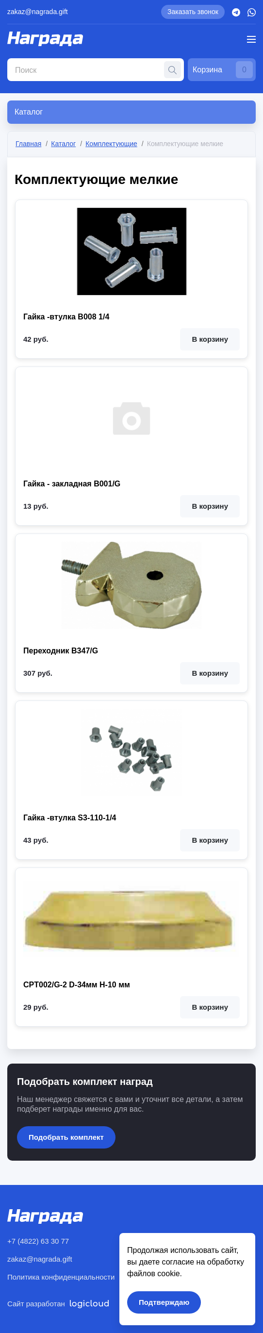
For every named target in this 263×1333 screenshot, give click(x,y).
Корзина (223, 69)
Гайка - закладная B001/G (71, 484)
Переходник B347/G (60, 651)
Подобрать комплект (66, 1137)
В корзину (210, 339)
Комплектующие (111, 144)
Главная (28, 144)
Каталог (63, 144)
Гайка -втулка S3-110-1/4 (69, 818)
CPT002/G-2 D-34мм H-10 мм (76, 985)
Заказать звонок (192, 12)
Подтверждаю (164, 1302)
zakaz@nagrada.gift (37, 12)
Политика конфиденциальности (61, 1277)
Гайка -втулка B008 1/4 (66, 317)
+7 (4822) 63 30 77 (38, 1241)
